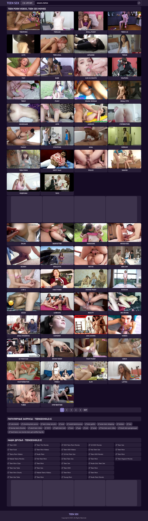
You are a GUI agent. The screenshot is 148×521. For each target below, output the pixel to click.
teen (71, 428)
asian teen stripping (107, 424)
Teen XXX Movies (97, 454)
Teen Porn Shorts (16, 472)
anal (62, 424)
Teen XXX (13, 445)
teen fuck (13, 450)
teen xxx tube (15, 477)
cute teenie (15, 424)
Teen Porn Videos (43, 450)
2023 (48, 428)
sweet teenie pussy (75, 424)
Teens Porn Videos (16, 454)
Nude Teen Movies (97, 477)
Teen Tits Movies (43, 445)
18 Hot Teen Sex (69, 454)
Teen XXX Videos (70, 450)
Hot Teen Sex (95, 450)
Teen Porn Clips (15, 463)
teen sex (40, 468)
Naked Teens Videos (44, 472)
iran (130, 424)
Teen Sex (67, 463)
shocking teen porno (30, 424)
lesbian (121, 424)
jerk (86, 428)
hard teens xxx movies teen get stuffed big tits (27, 432)
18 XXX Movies (96, 445)
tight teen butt (60, 428)
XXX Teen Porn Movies (72, 445)
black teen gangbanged (128, 428)
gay (79, 428)
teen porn (40, 463)
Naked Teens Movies (17, 459)
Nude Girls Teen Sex (98, 463)
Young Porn (68, 477)
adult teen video (36, 428)
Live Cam (29, 3)
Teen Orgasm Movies (125, 459)
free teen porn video (108, 428)
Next (85, 410)
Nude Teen (40, 454)
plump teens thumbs (18, 428)
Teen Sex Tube (15, 468)
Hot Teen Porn (42, 459)
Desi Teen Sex (68, 459)
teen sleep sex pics (49, 424)
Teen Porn (40, 477)
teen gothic (91, 424)
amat (94, 428)
